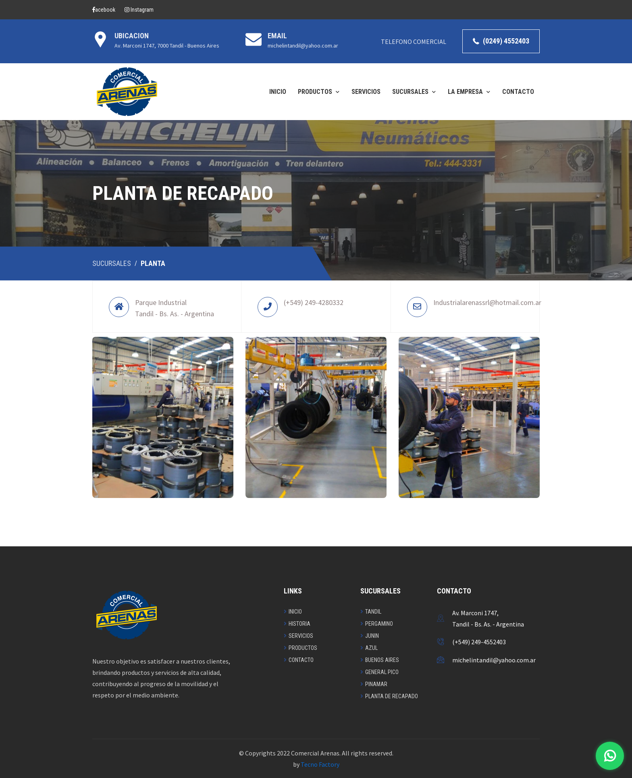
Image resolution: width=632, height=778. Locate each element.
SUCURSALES (410, 91)
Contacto (301, 660)
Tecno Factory (320, 764)
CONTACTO (518, 91)
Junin (372, 636)
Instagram (139, 9)
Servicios (301, 636)
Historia (299, 623)
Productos (303, 648)
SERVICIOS (365, 91)
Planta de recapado (391, 696)
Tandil (373, 611)
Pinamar (376, 684)
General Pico (382, 672)
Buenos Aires (382, 660)
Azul (371, 648)
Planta (153, 263)
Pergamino (379, 623)
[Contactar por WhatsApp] (610, 756)
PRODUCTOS (315, 91)
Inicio (295, 611)
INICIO (277, 91)
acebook (103, 9)
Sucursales (111, 263)
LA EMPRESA (465, 91)
